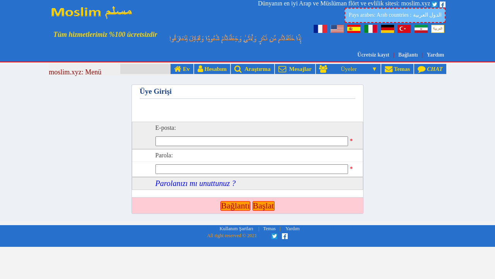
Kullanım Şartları (236, 186)
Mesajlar (295, 68)
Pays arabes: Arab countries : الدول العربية (395, 15)
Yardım (435, 55)
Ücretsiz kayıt (373, 55)
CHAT (430, 68)
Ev (182, 68)
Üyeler (344, 68)
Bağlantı (408, 55)
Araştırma (252, 68)
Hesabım (212, 68)
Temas (397, 68)
